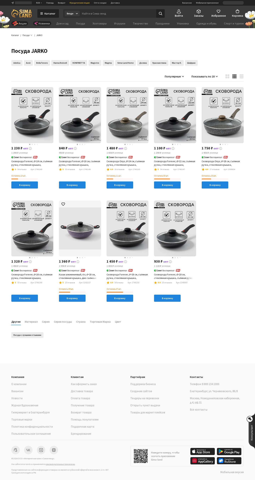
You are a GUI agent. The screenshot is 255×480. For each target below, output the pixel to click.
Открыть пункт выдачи (145, 405)
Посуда (80, 23)
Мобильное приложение (207, 2)
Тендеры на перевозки (144, 398)
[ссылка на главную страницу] (21, 13)
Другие (16, 322)
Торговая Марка (100, 322)
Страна (81, 322)
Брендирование (81, 434)
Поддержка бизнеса (143, 384)
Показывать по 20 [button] (204, 76)
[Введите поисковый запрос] (118, 13)
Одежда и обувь (206, 23)
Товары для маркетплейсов (147, 412)
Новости (16, 398)
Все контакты (198, 409)
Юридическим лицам (80, 2)
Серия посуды (63, 322)
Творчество (140, 23)
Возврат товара (81, 412)
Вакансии (187, 2)
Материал (31, 322)
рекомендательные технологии (60, 464)
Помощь (50, 2)
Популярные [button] (174, 76)
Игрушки (119, 23)
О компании (18, 384)
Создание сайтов (141, 391)
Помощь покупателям (84, 419)
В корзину (24, 185)
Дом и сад (62, 23)
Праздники (162, 23)
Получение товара (82, 405)
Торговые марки (21, 419)
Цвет (118, 322)
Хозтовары (100, 23)
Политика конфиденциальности (32, 426)
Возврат (61, 2)
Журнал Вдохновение (24, 405)
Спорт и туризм (234, 23)
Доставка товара (82, 391)
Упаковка (183, 23)
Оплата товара (80, 398)
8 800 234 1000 (210, 384)
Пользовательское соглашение (31, 434)
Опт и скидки (100, 2)
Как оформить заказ (84, 384)
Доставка (115, 2)
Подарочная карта (82, 426)
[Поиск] (160, 13)
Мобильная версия (232, 472)
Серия (46, 322)
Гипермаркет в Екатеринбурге (30, 412)
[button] (39, 35)
